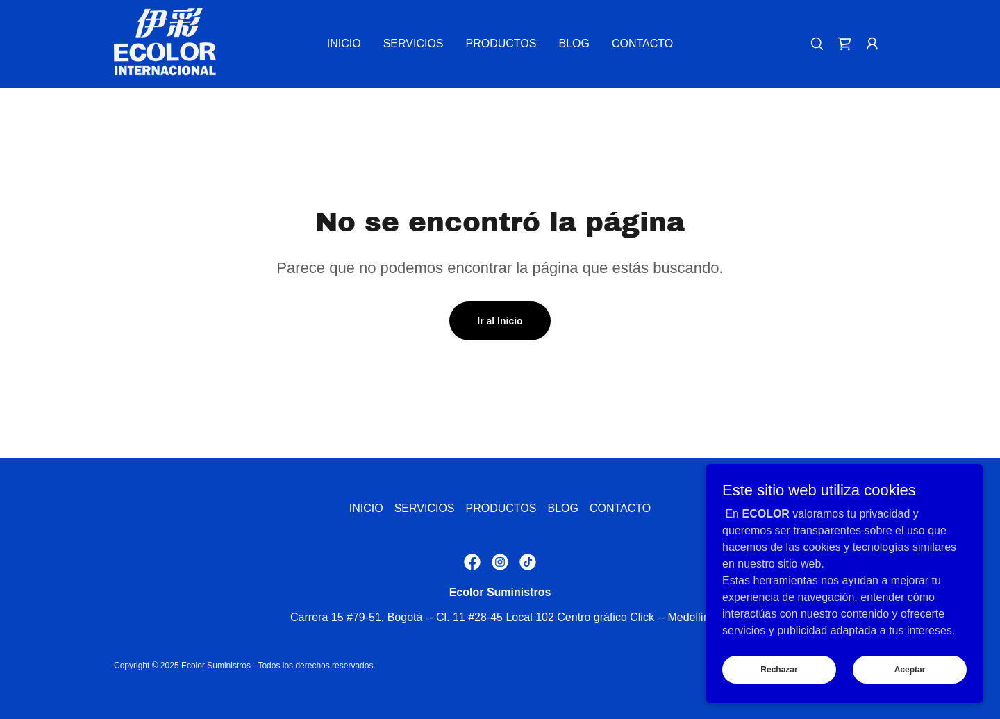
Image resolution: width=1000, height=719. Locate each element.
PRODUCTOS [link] (501, 43)
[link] (165, 43)
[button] (872, 44)
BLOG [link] (573, 43)
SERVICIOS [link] (413, 43)
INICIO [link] (344, 43)
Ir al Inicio (499, 321)
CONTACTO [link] (642, 43)
